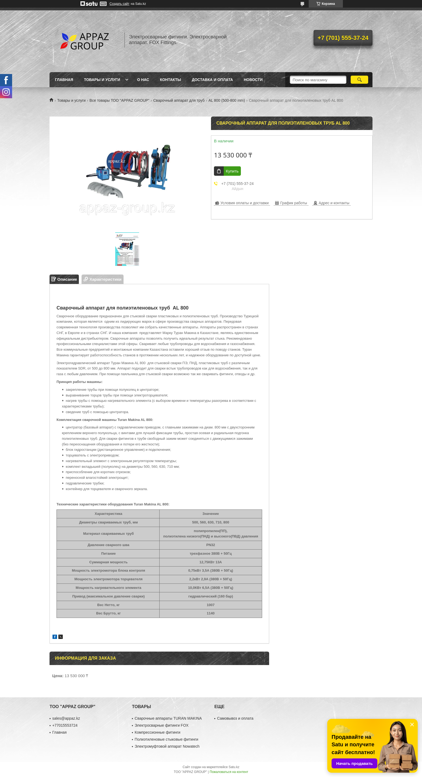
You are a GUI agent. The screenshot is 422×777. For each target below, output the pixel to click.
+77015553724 (65, 725)
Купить (232, 171)
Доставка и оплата (212, 80)
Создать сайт (119, 4)
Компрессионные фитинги (157, 732)
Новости (253, 80)
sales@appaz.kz (66, 718)
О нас (143, 80)
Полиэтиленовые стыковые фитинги (166, 739)
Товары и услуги (102, 80)
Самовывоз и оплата (235, 718)
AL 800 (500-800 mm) (227, 100)
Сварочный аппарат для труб (179, 100)
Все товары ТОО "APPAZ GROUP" (119, 100)
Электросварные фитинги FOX (161, 725)
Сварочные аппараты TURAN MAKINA (168, 718)
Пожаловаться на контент (229, 772)
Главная (64, 80)
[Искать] (359, 80)
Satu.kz (233, 767)
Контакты (170, 80)
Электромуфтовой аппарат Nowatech (167, 746)
